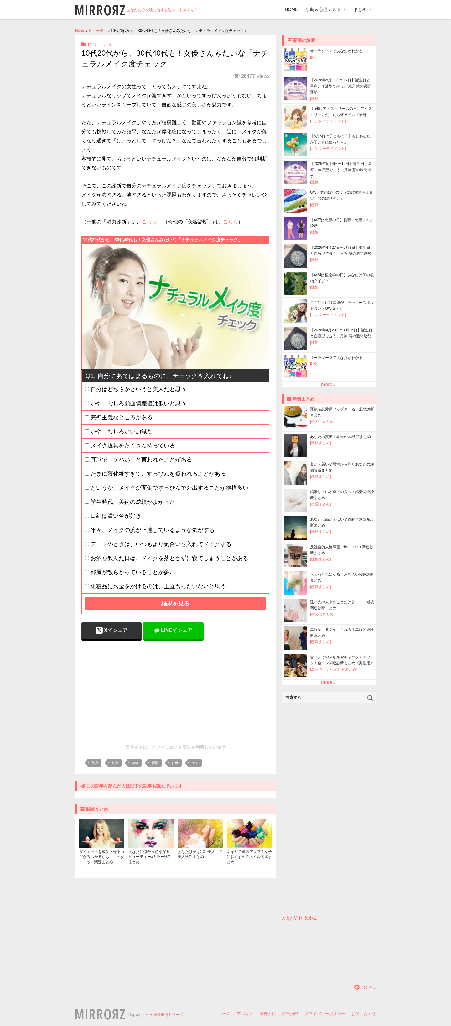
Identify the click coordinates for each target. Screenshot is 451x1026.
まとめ (363, 9)
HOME (291, 9)
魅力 (114, 763)
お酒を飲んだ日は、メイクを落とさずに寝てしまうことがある (169, 558)
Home (80, 30)
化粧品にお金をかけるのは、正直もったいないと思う (158, 586)
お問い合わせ (363, 1013)
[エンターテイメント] (328, 121)
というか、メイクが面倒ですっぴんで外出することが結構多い (169, 488)
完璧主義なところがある (122, 417)
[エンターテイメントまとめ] (333, 669)
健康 (135, 763)
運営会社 (267, 1013)
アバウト (245, 1013)
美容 (94, 763)
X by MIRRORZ (299, 918)
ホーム (224, 1013)
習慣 (155, 763)
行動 (175, 763)
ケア (195, 763)
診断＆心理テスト (326, 9)
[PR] (313, 57)
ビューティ (98, 30)
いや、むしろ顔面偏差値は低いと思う (138, 403)
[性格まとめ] (320, 443)
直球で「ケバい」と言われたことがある (141, 460)
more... (329, 384)
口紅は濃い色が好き (116, 516)
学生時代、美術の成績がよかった (133, 502)
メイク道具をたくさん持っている (133, 445)
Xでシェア (111, 630)
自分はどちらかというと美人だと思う (138, 389)
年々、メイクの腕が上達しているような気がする (153, 530)
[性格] (315, 98)
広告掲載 (290, 1013)
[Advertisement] (175, 691)
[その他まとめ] (322, 421)
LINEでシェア (173, 630)
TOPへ (365, 987)
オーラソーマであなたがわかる (336, 51)
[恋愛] (315, 204)
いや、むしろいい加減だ (122, 431)
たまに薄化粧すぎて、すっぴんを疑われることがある (158, 474)
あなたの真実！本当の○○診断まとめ (340, 437)
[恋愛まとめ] (320, 476)
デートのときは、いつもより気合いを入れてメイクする (161, 544)
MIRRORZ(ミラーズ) (166, 1015)
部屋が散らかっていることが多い (133, 572)
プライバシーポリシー (324, 1013)
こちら (149, 221)
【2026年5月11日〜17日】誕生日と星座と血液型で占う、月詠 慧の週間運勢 (340, 86)
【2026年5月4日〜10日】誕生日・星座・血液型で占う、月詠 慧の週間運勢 (341, 169)
